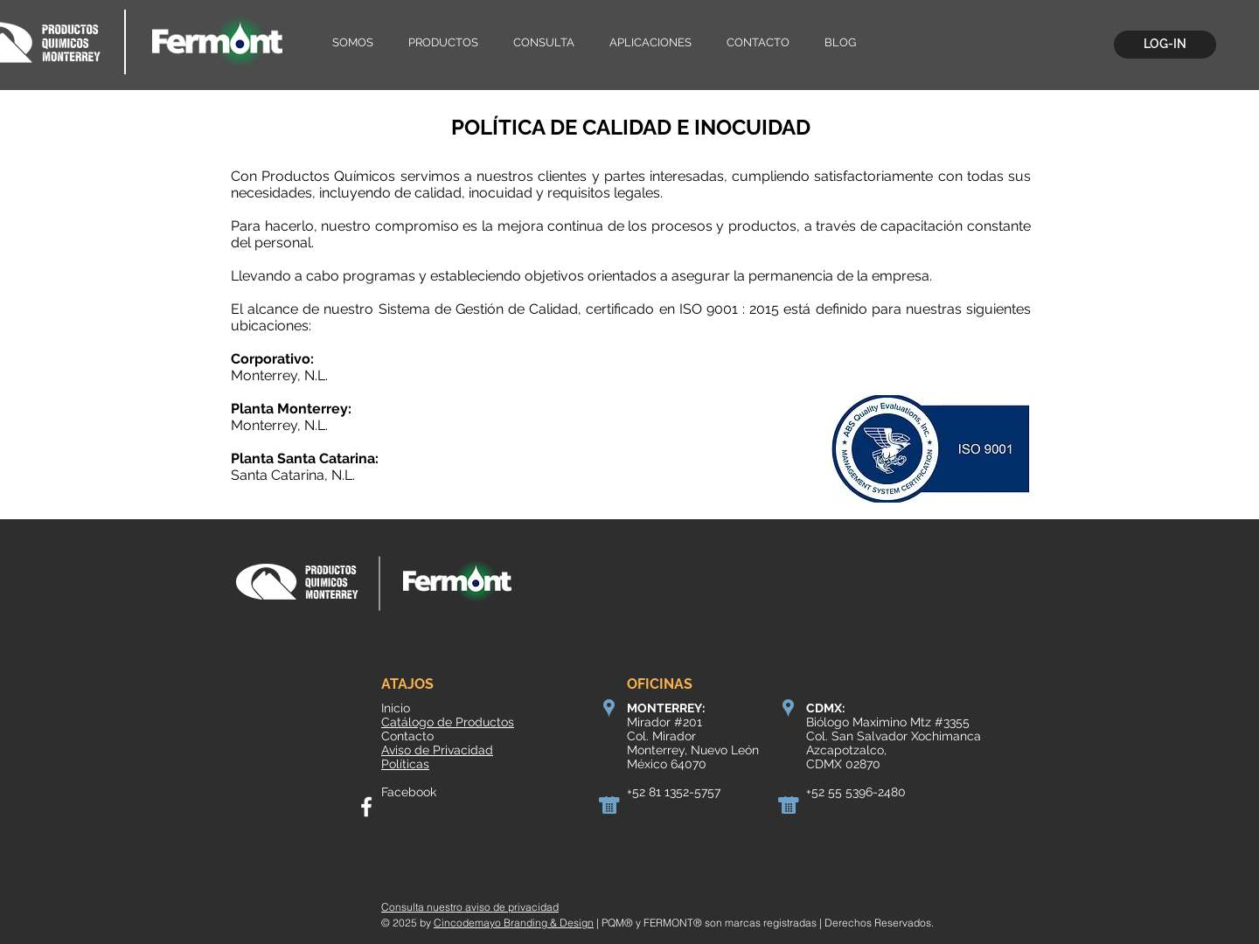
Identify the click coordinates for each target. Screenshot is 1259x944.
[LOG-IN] (1165, 45)
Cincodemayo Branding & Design (514, 922)
